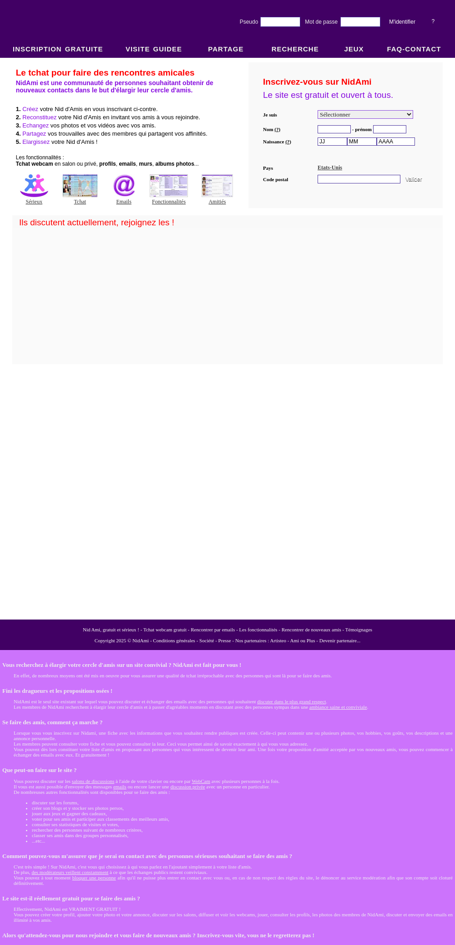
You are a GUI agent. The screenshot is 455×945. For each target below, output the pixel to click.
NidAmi (140, 640)
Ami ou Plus (302, 640)
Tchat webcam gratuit (165, 629)
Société (206, 640)
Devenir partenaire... (339, 640)
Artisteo (278, 640)
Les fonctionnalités (258, 629)
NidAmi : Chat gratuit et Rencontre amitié (227, 338)
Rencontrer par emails (213, 629)
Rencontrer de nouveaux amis (311, 629)
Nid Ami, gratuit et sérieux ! (111, 629)
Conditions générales (174, 640)
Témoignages (358, 629)
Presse (224, 640)
